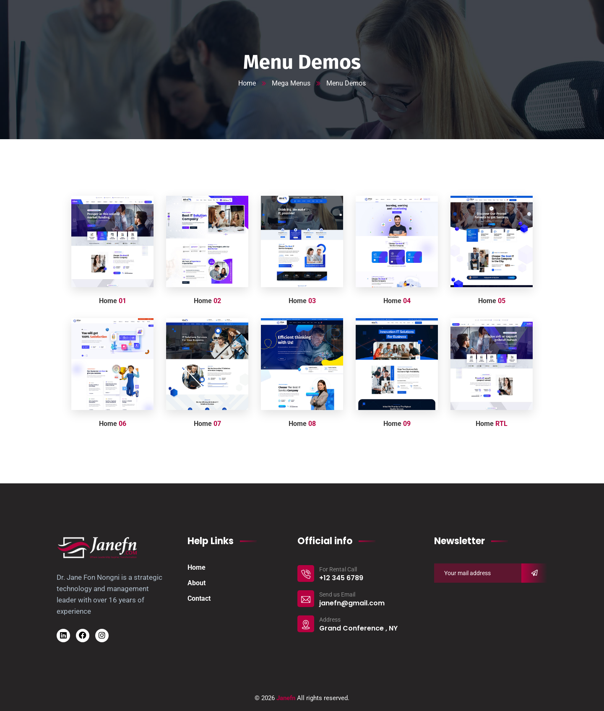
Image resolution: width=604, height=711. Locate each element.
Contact (199, 598)
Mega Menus (291, 83)
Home (247, 83)
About (196, 583)
